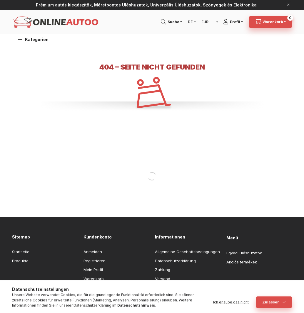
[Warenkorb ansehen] (270, 22)
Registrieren (94, 260)
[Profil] (235, 22)
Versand (162, 278)
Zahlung (162, 269)
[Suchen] (173, 22)
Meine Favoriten (98, 287)
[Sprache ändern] (190, 22)
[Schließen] (288, 5)
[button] (33, 39)
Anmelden (92, 251)
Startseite (20, 251)
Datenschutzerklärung (175, 260)
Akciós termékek (241, 262)
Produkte (20, 260)
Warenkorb (93, 278)
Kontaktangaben (170, 287)
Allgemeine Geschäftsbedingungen (187, 251)
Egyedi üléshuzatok (244, 253)
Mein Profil (93, 269)
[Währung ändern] (208, 22)
